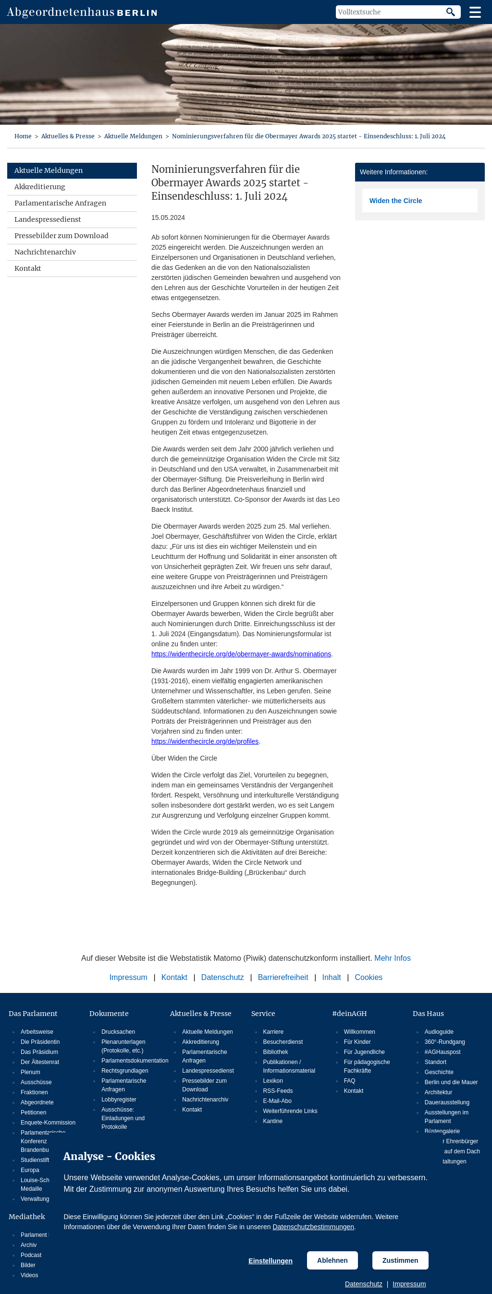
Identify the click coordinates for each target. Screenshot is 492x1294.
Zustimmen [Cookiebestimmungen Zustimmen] (400, 1260)
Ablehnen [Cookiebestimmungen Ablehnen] (332, 1260)
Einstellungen (270, 1261)
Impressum (409, 1284)
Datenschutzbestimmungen (313, 1227)
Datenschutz (363, 1284)
